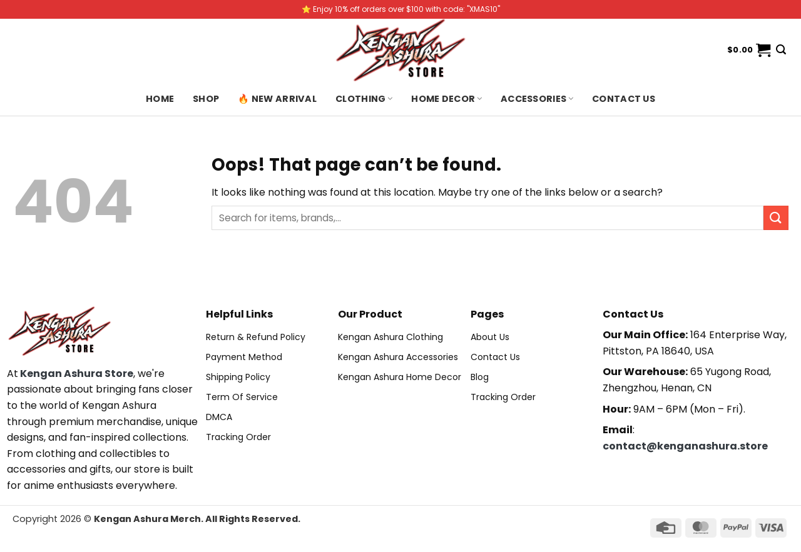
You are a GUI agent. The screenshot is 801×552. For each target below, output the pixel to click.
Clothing (363, 99)
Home (160, 99)
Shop (206, 99)
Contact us (623, 99)
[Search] (781, 50)
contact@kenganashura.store (685, 446)
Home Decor (446, 99)
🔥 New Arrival (277, 99)
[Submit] (775, 218)
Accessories (537, 99)
